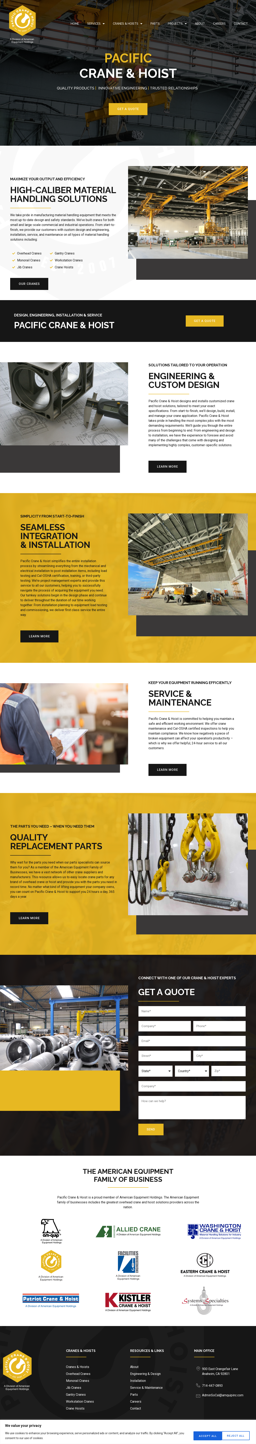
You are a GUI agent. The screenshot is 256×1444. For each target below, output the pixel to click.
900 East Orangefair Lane (220, 1369)
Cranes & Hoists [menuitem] (127, 23)
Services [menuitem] (96, 23)
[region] (128, 1432)
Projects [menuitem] (177, 23)
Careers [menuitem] (219, 23)
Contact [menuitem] (241, 23)
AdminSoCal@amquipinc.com (222, 1395)
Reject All (205, 1435)
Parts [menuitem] (155, 23)
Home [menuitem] (75, 23)
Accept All (236, 1435)
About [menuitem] (200, 23)
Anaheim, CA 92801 (216, 1374)
